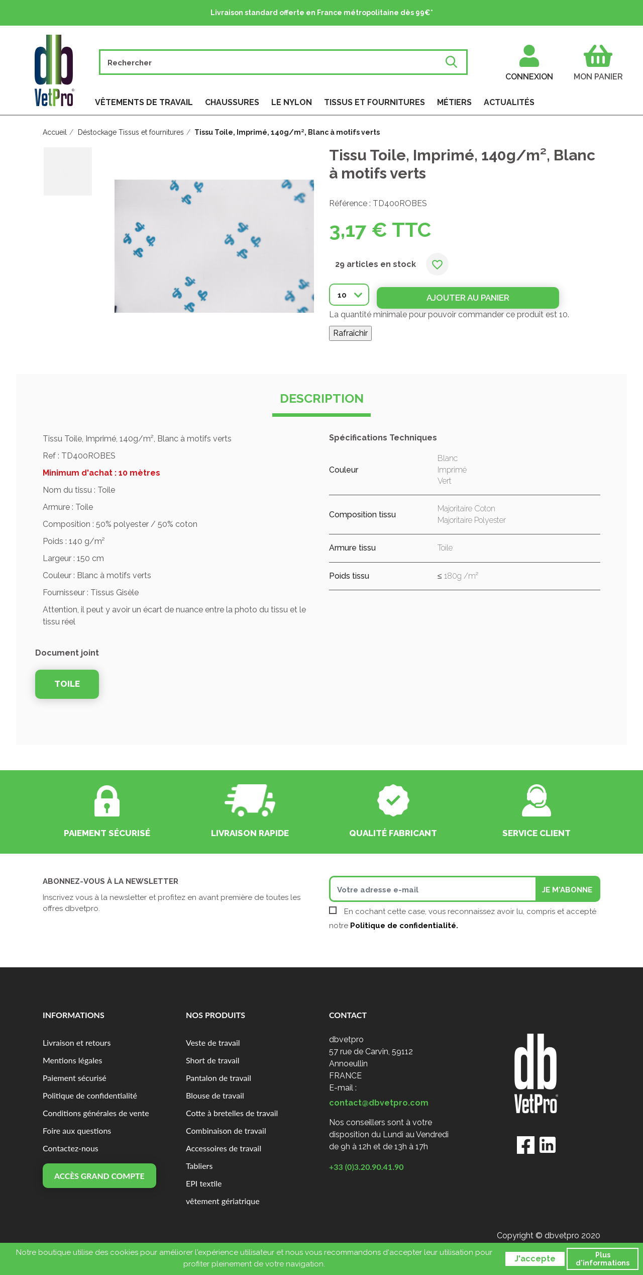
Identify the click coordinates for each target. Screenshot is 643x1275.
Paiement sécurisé (74, 1077)
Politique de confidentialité (90, 1095)
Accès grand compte (100, 1175)
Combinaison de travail (226, 1130)
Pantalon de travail (218, 1077)
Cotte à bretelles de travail (232, 1113)
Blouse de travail (215, 1095)
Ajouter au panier (458, 294)
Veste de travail (213, 1042)
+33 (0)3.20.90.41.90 (366, 1166)
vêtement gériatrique (223, 1201)
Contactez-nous (70, 1148)
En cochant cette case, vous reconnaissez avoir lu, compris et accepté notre (462, 918)
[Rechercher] (272, 62)
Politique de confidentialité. (404, 925)
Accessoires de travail (223, 1148)
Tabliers (199, 1165)
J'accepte (535, 1258)
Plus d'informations (602, 1259)
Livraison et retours (77, 1042)
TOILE (67, 684)
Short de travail (213, 1060)
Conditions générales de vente (96, 1113)
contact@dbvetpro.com (378, 1103)
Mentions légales (72, 1060)
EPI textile (204, 1183)
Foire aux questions (77, 1130)
